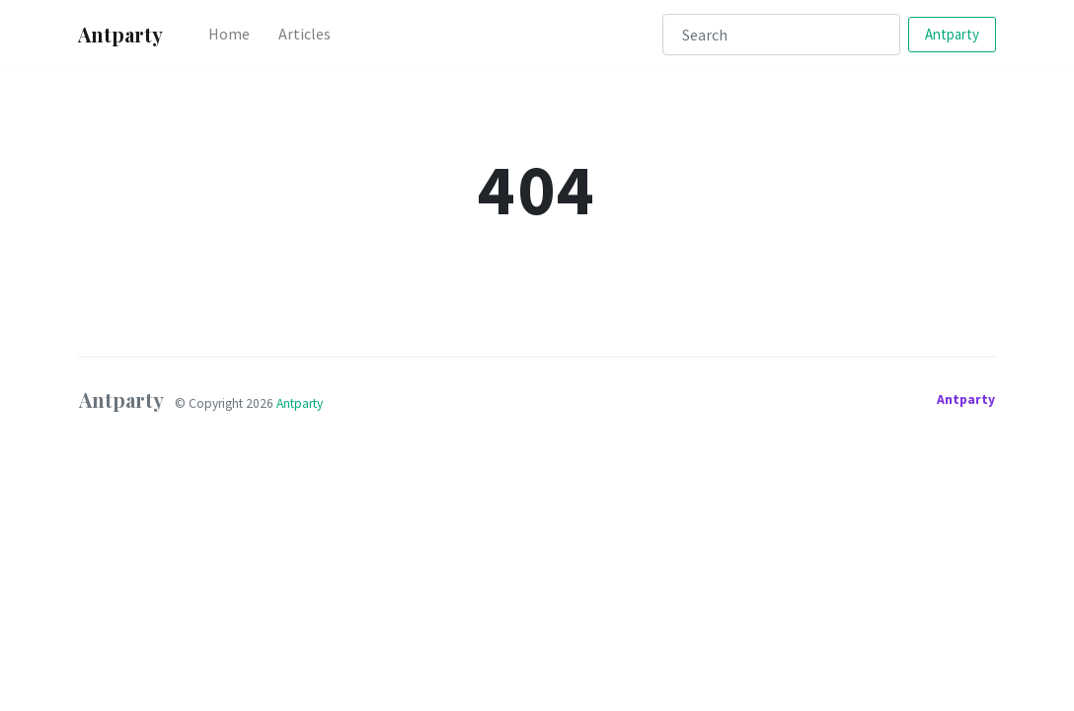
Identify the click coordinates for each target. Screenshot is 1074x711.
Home (229, 33)
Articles (304, 33)
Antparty (952, 34)
